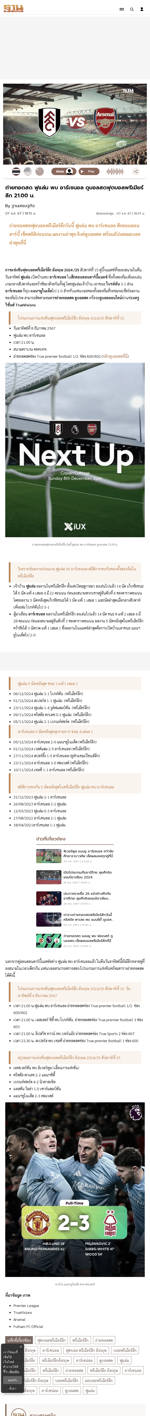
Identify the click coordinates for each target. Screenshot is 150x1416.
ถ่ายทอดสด (104, 1340)
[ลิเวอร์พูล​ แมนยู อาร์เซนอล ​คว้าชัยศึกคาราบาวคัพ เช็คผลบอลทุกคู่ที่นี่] (75, 857)
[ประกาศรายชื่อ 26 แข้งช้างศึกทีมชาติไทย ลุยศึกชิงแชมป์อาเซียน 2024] (75, 899)
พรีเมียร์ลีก (80, 1340)
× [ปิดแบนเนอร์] (21, 1346)
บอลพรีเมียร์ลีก (125, 1350)
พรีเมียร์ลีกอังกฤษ (55, 1360)
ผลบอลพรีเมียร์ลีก (99, 1380)
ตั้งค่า (12, 1388)
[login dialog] (142, 9)
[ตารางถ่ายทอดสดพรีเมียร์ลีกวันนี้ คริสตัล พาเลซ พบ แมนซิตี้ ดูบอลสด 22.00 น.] (75, 921)
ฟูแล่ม (124, 1360)
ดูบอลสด (106, 1360)
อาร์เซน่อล (84, 1360)
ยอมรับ (12, 1380)
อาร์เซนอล (50, 1350)
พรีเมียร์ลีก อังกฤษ (104, 1370)
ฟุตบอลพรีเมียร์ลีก (51, 1340)
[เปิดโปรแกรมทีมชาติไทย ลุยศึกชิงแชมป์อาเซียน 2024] (75, 878)
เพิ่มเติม (14, 1371)
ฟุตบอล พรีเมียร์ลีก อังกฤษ (86, 1350)
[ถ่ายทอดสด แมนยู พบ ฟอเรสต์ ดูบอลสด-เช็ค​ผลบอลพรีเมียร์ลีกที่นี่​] (75, 942)
